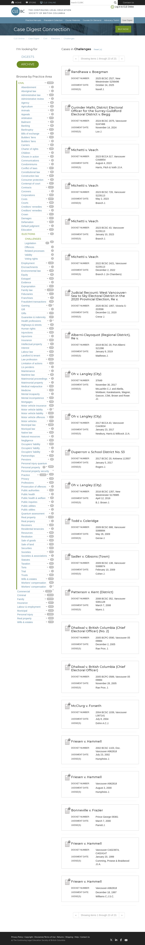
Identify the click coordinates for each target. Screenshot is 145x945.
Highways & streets (31, 325)
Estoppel (25, 278)
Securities (26, 548)
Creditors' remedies (31, 206)
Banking (25, 125)
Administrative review (32, 98)
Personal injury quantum (34, 463)
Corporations (28, 195)
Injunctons (26, 336)
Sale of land (27, 544)
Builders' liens (28, 137)
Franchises (27, 298)
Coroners (26, 191)
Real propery (28, 521)
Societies (26, 552)
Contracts (26, 187)
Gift (23, 309)
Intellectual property (31, 344)
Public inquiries (29, 502)
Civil (45, 38)
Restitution (27, 536)
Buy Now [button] (123, 29)
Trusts (24, 575)
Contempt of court (30, 183)
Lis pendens (27, 367)
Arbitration (26, 118)
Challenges (69, 38)
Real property (28, 517)
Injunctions (27, 332)
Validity (28, 254)
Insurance (26, 340)
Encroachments (29, 267)
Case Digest (127, 20)
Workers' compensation (33, 582)
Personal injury (25, 614)
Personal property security (35, 471)
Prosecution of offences (33, 486)
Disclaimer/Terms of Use (45, 937)
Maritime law (28, 374)
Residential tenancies (32, 529)
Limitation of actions (31, 363)
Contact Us (128, 2)
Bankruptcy (27, 129)
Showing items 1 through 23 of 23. (99, 58)
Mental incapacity (30, 394)
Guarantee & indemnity (33, 317)
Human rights (28, 328)
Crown (24, 214)
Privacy (25, 478)
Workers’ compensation (33, 586)
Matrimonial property (32, 382)
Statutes (25, 559)
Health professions (31, 321)
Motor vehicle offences (33, 417)
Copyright (29, 937)
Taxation (25, 563)
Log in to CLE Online (124, 7)
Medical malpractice (31, 386)
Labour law (27, 351)
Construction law (30, 176)
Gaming (25, 305)
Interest (25, 348)
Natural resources (30, 436)
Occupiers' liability (30, 444)
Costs (24, 199)
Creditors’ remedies (31, 210)
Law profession (29, 359)
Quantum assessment (32, 513)
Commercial (23, 591)
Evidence (26, 282)
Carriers (25, 145)
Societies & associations (34, 555)
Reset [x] (98, 49)
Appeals (25, 114)
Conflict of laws (29, 168)
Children (25, 153)
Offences (29, 247)
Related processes (34, 251)
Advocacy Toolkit (111, 20)
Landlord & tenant (30, 355)
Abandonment (28, 87)
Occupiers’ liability (30, 452)
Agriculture (27, 106)
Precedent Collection (53, 20)
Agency (25, 102)
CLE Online (19, 38)
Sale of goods (28, 540)
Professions (27, 482)
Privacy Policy (17, 937)
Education (26, 229)
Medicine (26, 390)
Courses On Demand (92, 20)
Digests (27, 56)
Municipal (22, 610)
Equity (24, 274)
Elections (55, 38)
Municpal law (28, 428)
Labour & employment (29, 606)
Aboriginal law (28, 91)
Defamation (27, 222)
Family (20, 599)
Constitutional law (30, 172)
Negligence (27, 440)
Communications (30, 160)
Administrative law (31, 95)
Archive (27, 64)
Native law (26, 432)
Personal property (30, 467)
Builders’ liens (28, 141)
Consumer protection (32, 179)
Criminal (21, 595)
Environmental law (31, 270)
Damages (26, 218)
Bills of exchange (30, 133)
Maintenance (28, 371)
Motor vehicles (29, 421)
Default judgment (30, 226)
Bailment (25, 122)
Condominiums (29, 164)
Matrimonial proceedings (34, 378)
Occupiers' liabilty (30, 448)
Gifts (23, 313)
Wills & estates (29, 579)
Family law (27, 290)
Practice (25, 475)
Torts (23, 567)
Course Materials (73, 20)
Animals (25, 110)
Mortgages (27, 402)
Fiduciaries (27, 294)
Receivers (26, 525)
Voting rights (31, 258)
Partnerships (28, 455)
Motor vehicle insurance (33, 405)
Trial (23, 571)
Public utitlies (28, 509)
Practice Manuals (33, 20)
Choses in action (30, 156)
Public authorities (30, 490)
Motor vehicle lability (32, 409)
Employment (28, 263)
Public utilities (28, 506)
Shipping (69, 937)
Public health (28, 494)
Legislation (30, 243)
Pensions (26, 459)
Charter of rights (29, 149)
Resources (27, 532)
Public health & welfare (33, 498)
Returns (60, 937)
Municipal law (28, 425)
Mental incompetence (32, 398)
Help (77, 937)
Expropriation (28, 286)
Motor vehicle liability (32, 413)
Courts (24, 202)
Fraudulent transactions (33, 301)
